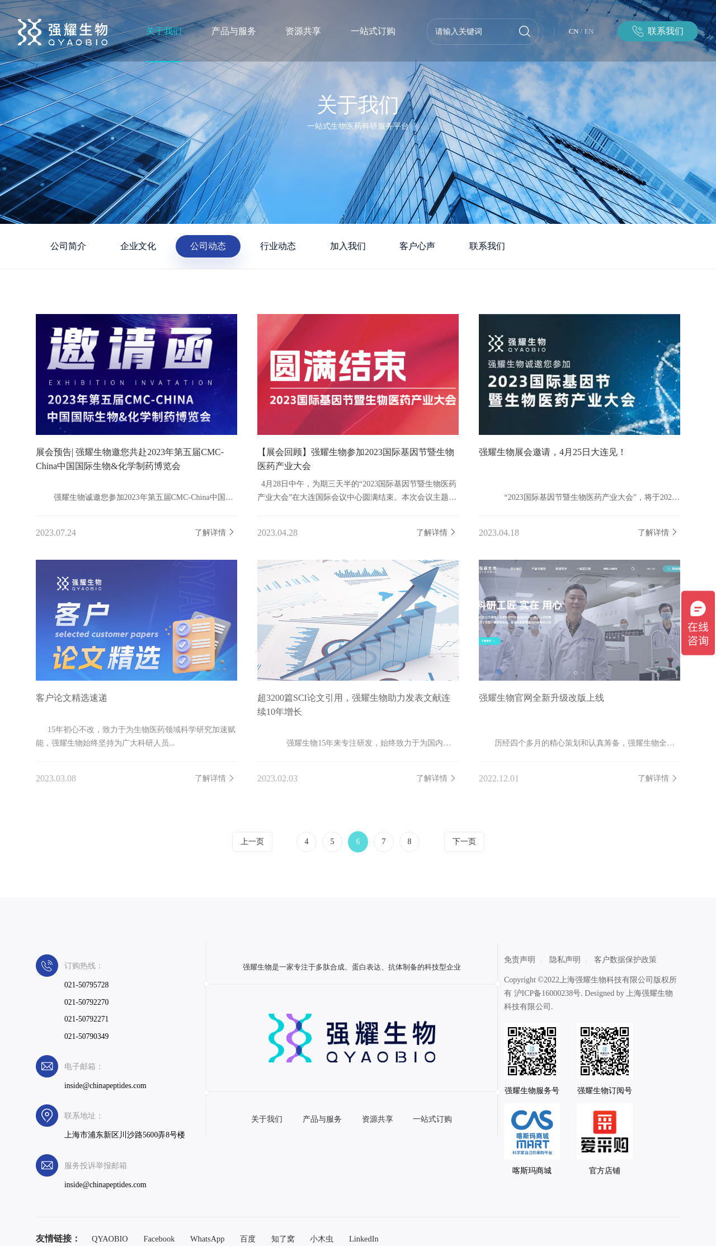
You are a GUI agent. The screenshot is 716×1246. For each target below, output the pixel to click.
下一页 (464, 841)
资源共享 (303, 31)
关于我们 (164, 31)
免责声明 (519, 959)
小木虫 (321, 1238)
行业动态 (278, 246)
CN (574, 31)
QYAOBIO (110, 1238)
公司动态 (208, 246)
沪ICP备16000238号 (547, 993)
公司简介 (68, 246)
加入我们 (348, 246)
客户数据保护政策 (625, 959)
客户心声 (417, 246)
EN (589, 31)
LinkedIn (364, 1238)
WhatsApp (207, 1238)
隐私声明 (565, 959)
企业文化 (138, 246)
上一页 (252, 841)
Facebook (159, 1238)
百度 (248, 1238)
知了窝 (283, 1238)
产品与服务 (233, 31)
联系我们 (487, 246)
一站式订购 (373, 31)
